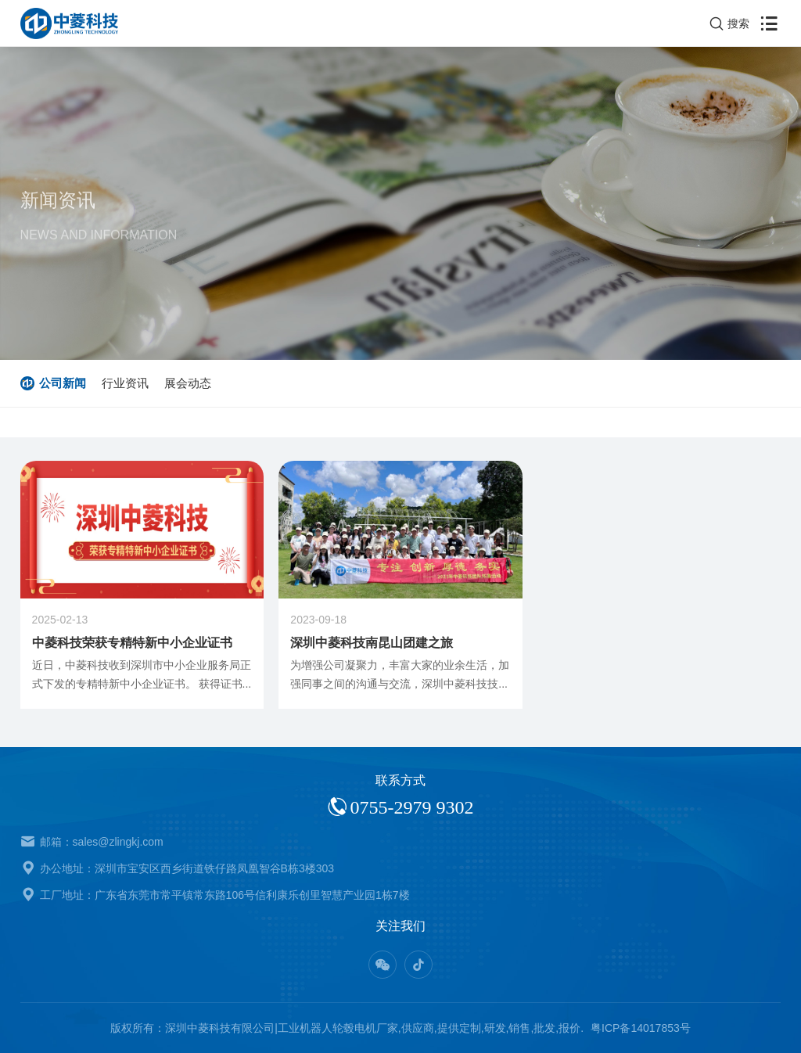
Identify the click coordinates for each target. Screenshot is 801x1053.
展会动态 (187, 383)
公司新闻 (62, 383)
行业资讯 (125, 383)
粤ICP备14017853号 (641, 1028)
